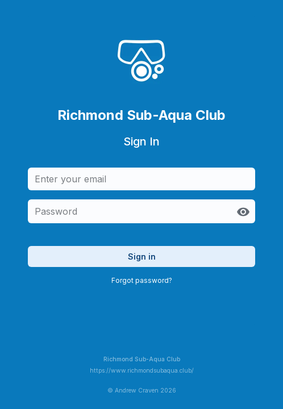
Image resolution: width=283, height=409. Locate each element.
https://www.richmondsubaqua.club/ (142, 370)
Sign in (142, 256)
